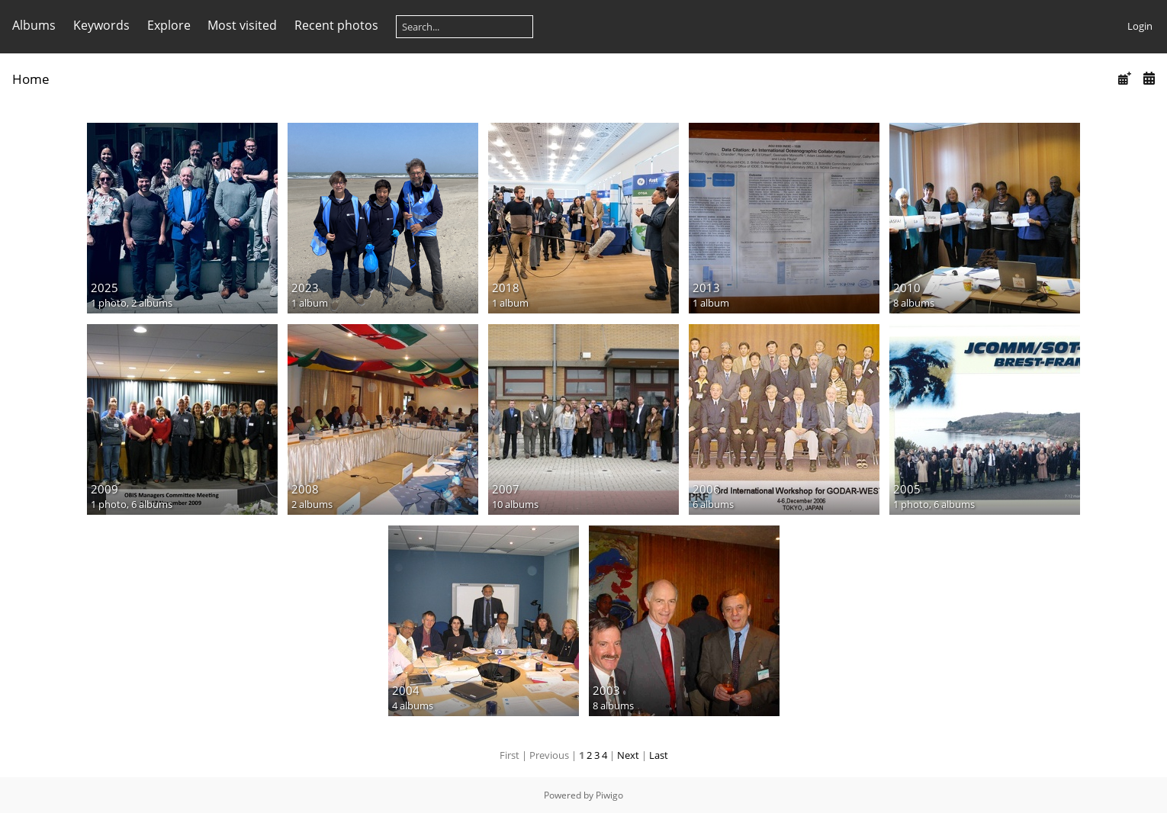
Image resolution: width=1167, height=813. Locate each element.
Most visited (242, 25)
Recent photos (336, 25)
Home (31, 79)
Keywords (101, 25)
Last (658, 755)
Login (1140, 26)
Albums (34, 25)
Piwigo (609, 795)
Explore (169, 25)
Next (628, 755)
